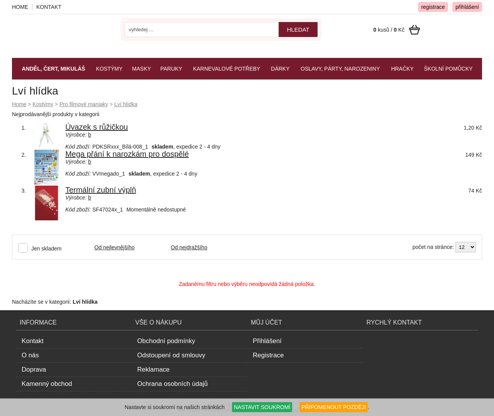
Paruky (171, 69)
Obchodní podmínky (166, 341)
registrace (433, 7)
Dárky (280, 69)
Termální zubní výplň (100, 190)
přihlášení (467, 7)
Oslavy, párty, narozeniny (340, 69)
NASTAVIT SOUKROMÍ (262, 407)
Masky (141, 69)
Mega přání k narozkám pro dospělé (127, 154)
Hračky (402, 69)
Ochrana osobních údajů (172, 383)
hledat (298, 29)
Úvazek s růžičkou (96, 127)
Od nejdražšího (189, 247)
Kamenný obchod (47, 383)
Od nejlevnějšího (115, 247)
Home (19, 104)
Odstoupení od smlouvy (171, 355)
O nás (30, 355)
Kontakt (48, 7)
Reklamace (153, 369)
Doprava (34, 369)
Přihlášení (267, 341)
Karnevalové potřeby (226, 69)
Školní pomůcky (448, 69)
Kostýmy (42, 104)
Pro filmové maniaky (83, 104)
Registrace (268, 355)
